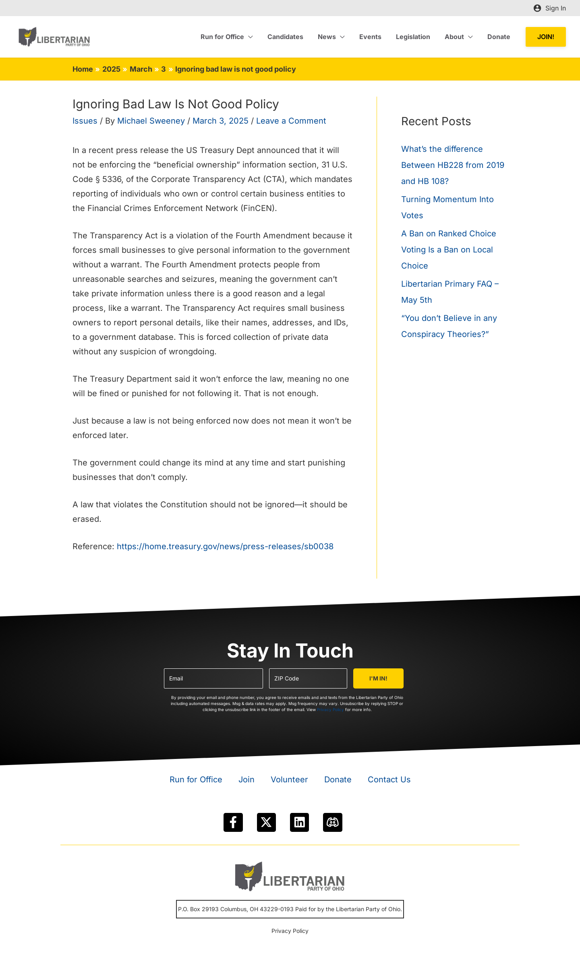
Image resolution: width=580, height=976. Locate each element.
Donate (338, 779)
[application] (259, 37)
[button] (546, 37)
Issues (84, 121)
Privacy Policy (330, 709)
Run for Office (196, 779)
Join (246, 779)
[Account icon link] (549, 8)
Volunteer (289, 779)
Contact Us (389, 779)
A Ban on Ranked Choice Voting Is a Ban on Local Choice (448, 250)
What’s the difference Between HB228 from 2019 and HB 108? (452, 165)
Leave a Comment (291, 121)
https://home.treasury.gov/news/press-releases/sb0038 (224, 546)
